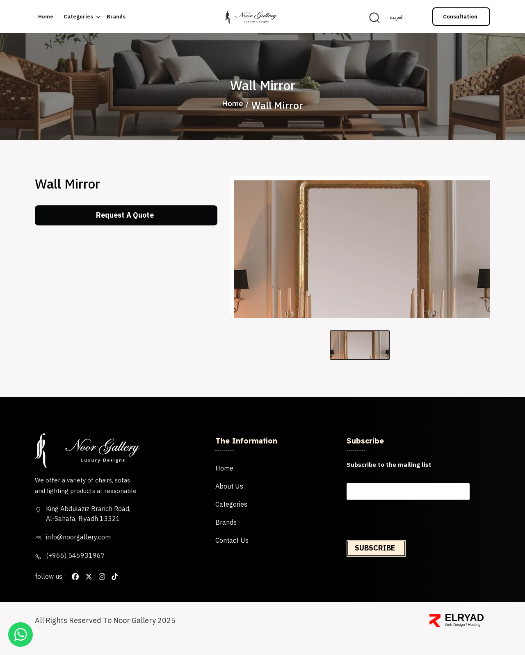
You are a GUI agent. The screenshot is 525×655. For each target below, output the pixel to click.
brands (116, 17)
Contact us (232, 557)
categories (78, 17)
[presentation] (408, 550)
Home (45, 17)
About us (229, 502)
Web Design (455, 640)
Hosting (474, 640)
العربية (397, 18)
